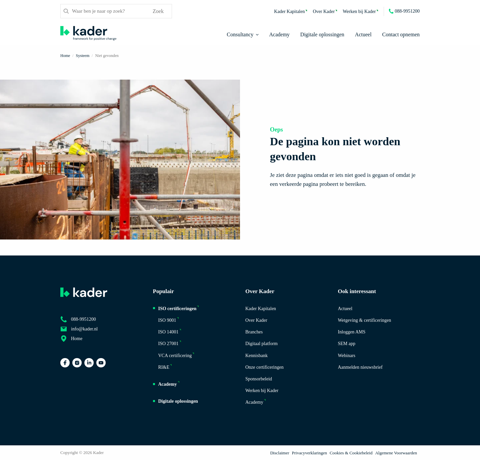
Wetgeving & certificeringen (364, 320)
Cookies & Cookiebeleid (351, 452)
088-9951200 (407, 11)
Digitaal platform (261, 343)
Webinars (347, 355)
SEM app (347, 343)
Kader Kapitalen (289, 11)
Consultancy (240, 34)
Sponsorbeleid (258, 378)
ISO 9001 (167, 320)
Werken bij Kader (359, 11)
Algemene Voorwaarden (396, 452)
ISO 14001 (168, 331)
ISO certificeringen (177, 308)
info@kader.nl (84, 328)
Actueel (363, 34)
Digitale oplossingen (322, 34)
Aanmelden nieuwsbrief (360, 367)
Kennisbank (256, 355)
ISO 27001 (168, 343)
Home (76, 338)
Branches (254, 331)
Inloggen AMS (352, 331)
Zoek (158, 11)
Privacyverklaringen (309, 452)
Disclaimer (279, 452)
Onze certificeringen (264, 367)
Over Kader (324, 11)
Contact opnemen (401, 34)
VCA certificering (175, 355)
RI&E (163, 367)
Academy (279, 34)
